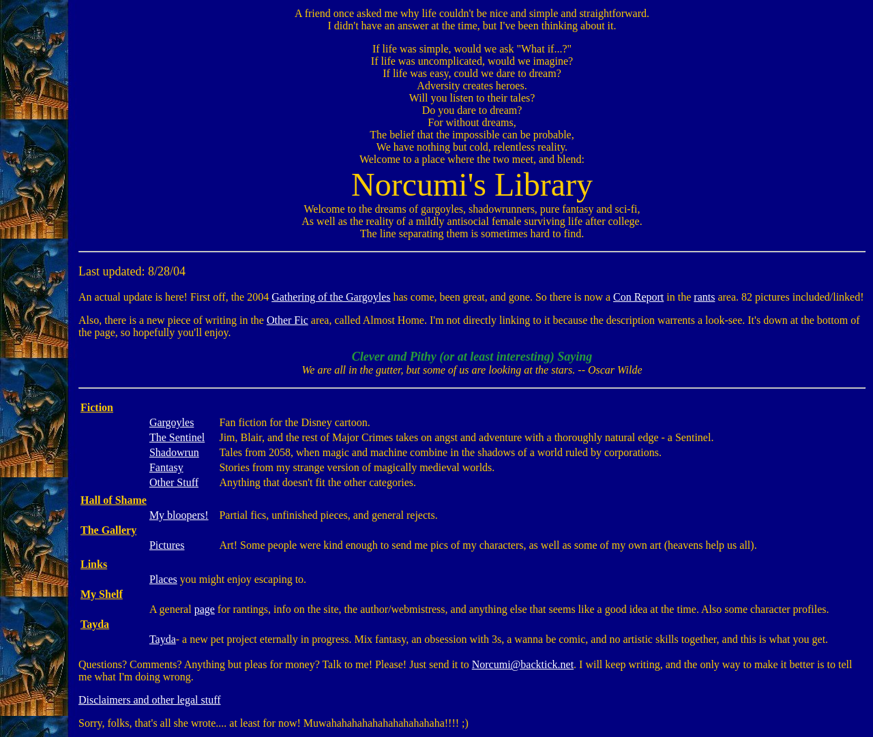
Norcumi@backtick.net (523, 664)
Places (163, 579)
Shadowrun (174, 452)
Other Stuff (173, 482)
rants (704, 297)
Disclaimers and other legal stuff (149, 700)
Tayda (162, 639)
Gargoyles (171, 422)
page (204, 609)
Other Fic (287, 320)
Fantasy (166, 467)
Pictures (167, 545)
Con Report (638, 297)
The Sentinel (177, 437)
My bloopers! (179, 515)
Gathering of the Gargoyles (330, 297)
